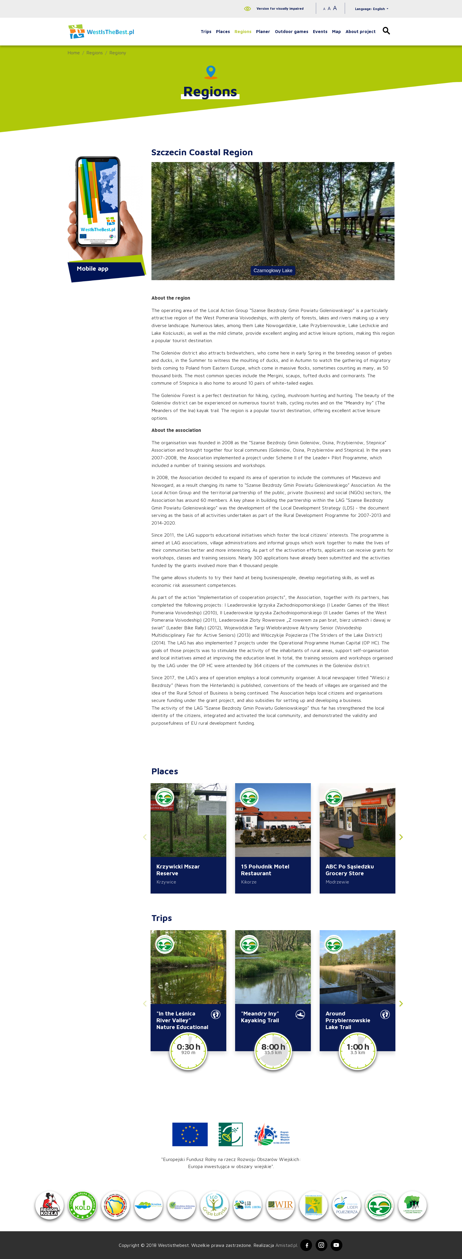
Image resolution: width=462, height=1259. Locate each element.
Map (336, 31)
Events (320, 31)
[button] (401, 838)
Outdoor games (291, 31)
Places (223, 31)
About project (361, 31)
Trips (206, 31)
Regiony (117, 52)
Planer (263, 31)
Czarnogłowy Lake (273, 270)
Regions (243, 31)
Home (73, 52)
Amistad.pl (286, 1245)
